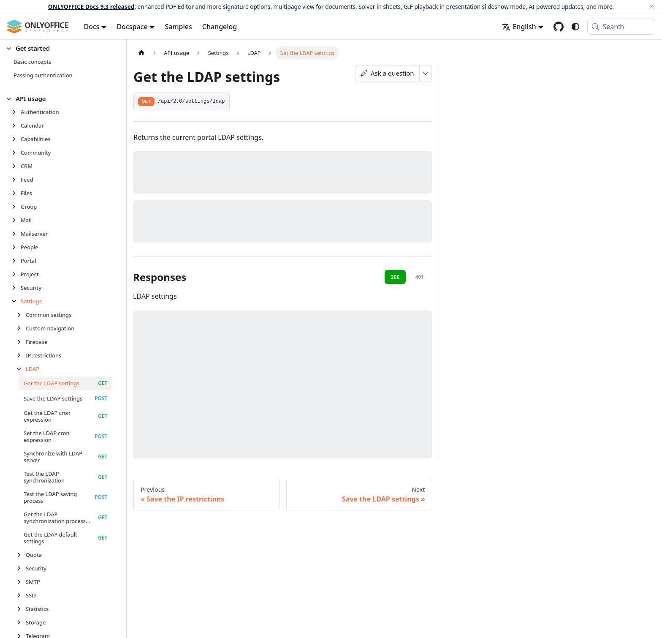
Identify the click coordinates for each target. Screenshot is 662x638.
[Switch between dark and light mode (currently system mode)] (575, 26)
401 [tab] (419, 277)
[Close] (651, 7)
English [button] (519, 26)
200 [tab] (395, 277)
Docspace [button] (132, 26)
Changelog (219, 26)
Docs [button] (92, 26)
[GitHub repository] (558, 26)
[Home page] (141, 52)
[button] (59, 48)
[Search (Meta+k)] (621, 27)
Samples (178, 26)
